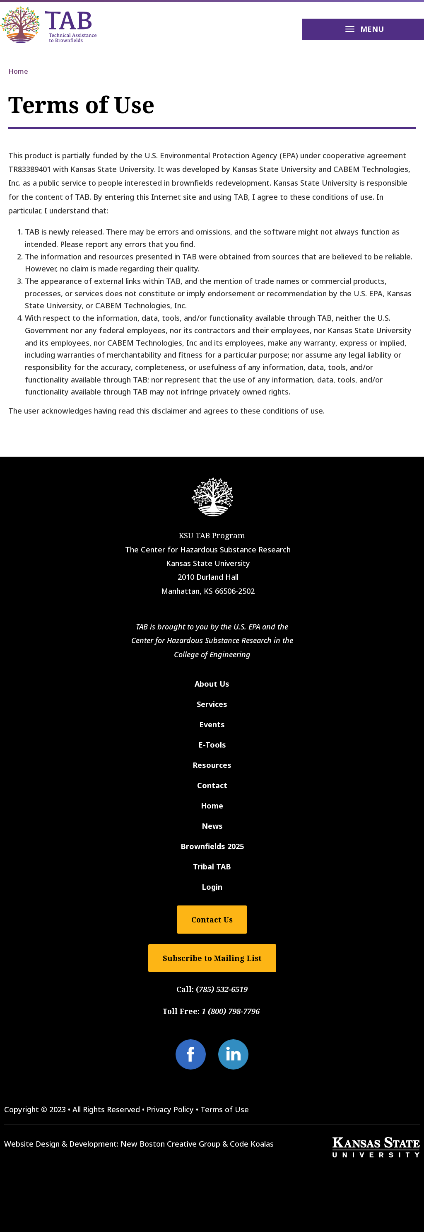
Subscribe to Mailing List (212, 958)
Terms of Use (224, 1109)
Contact (212, 785)
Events (212, 724)
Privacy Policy (170, 1109)
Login (212, 887)
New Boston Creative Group (170, 1144)
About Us (212, 684)
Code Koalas (252, 1144)
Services (212, 704)
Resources (212, 765)
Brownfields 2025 (212, 846)
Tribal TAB (212, 866)
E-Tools (212, 745)
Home (18, 71)
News (212, 826)
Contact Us (212, 920)
